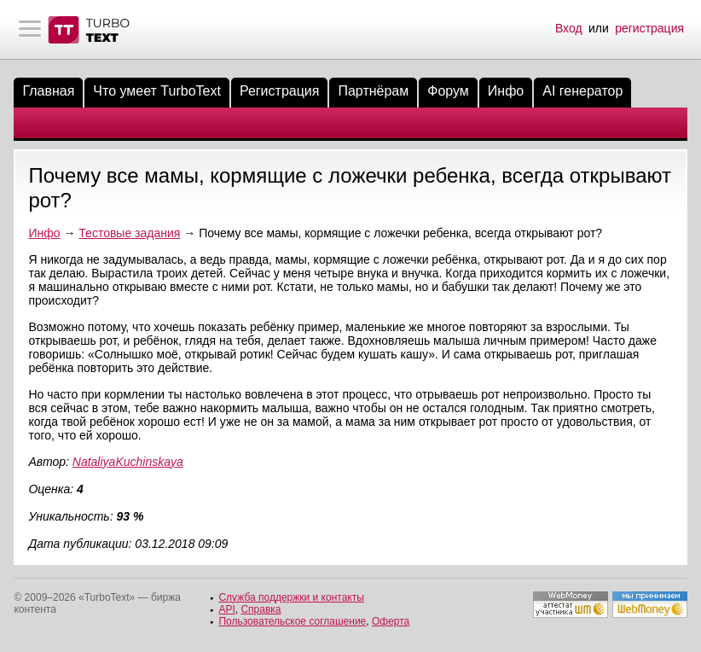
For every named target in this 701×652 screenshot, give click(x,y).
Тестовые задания (129, 233)
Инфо (506, 91)
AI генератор (582, 91)
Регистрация (280, 91)
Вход (568, 28)
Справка (260, 609)
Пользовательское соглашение (292, 621)
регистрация (649, 28)
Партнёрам (373, 91)
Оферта (390, 621)
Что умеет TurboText (157, 91)
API (226, 609)
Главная (48, 91)
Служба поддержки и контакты (290, 597)
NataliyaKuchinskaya (127, 462)
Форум (448, 91)
